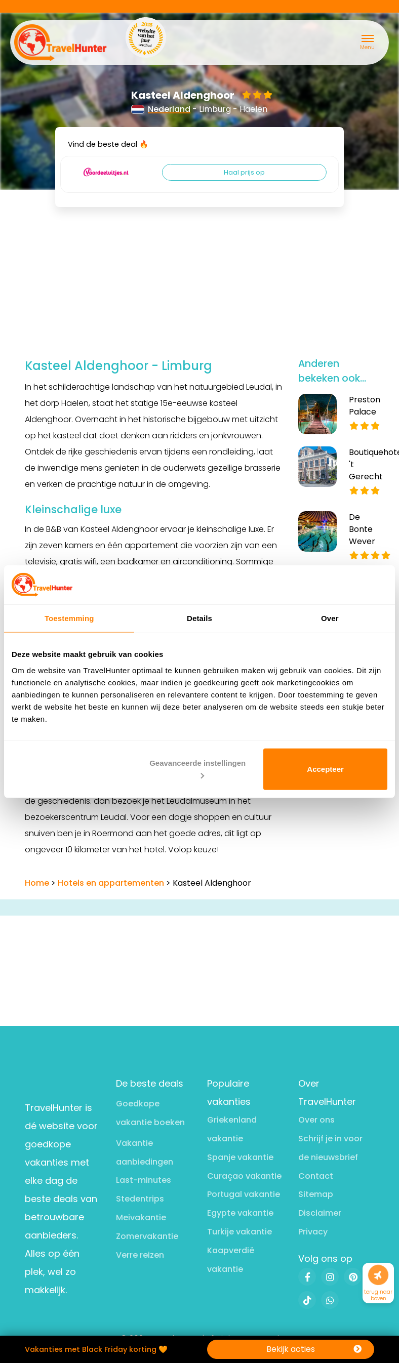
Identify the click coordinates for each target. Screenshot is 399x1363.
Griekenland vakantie (232, 1129)
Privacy (313, 1231)
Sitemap (315, 1194)
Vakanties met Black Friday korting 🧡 (96, 1349)
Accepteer (325, 769)
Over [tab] (330, 618)
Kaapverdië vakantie (230, 1260)
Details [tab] (199, 618)
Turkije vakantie (239, 1231)
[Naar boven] (378, 1275)
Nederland (161, 109)
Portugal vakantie (243, 1194)
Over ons (316, 1120)
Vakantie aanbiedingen (144, 1152)
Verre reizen (140, 1255)
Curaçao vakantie (244, 1176)
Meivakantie (141, 1217)
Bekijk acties (314, 1349)
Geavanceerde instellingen (197, 769)
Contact (315, 1176)
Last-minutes (143, 1180)
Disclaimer (319, 1213)
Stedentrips (140, 1199)
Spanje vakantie (240, 1157)
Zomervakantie (147, 1236)
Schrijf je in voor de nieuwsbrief (330, 1148)
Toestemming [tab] (69, 618)
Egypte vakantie (240, 1213)
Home (37, 883)
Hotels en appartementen (111, 883)
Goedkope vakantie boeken (150, 1113)
